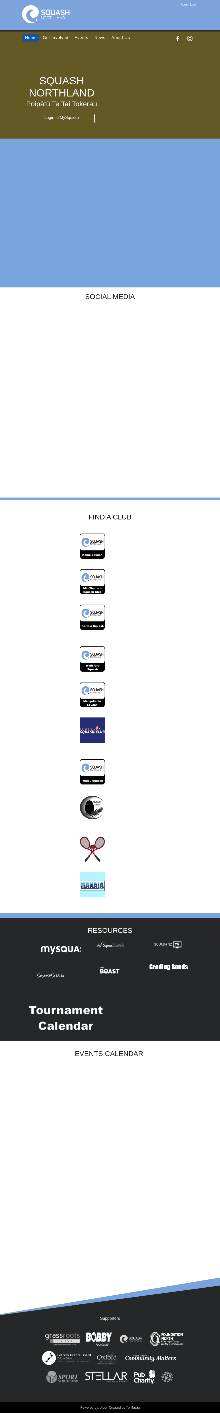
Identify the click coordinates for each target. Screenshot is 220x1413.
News (99, 38)
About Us (121, 38)
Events (81, 38)
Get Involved (55, 38)
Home (31, 38)
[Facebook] (178, 38)
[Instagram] (190, 38)
